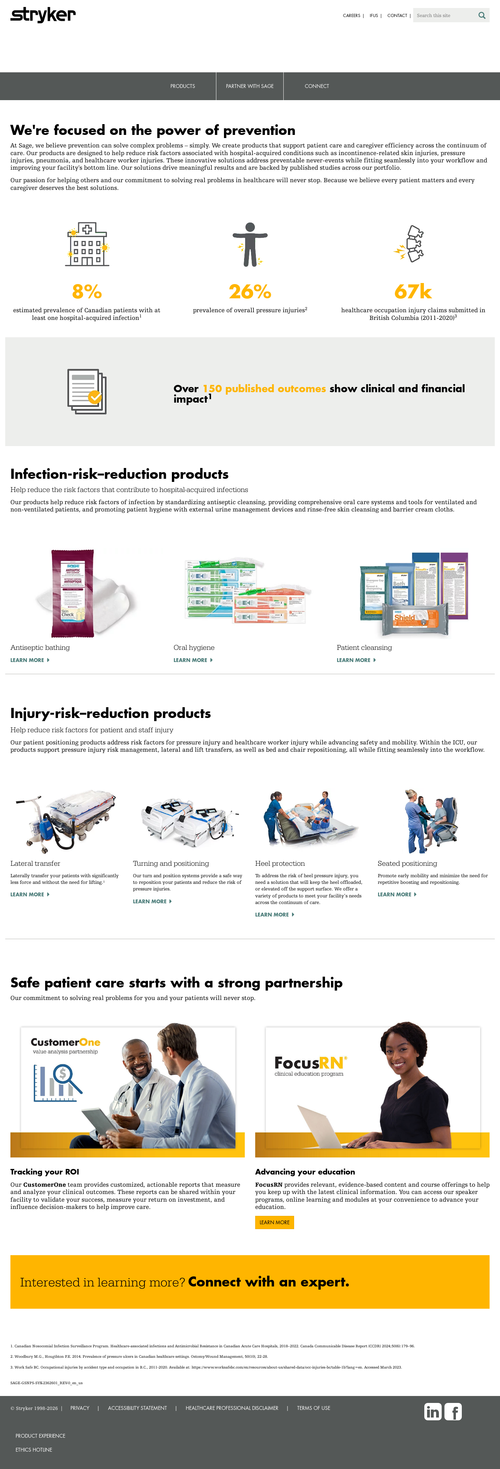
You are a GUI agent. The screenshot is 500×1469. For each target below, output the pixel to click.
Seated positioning (407, 863)
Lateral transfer (35, 863)
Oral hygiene (194, 647)
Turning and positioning (171, 863)
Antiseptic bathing (40, 647)
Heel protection (280, 863)
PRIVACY (79, 1408)
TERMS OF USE (313, 1408)
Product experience (40, 1435)
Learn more (27, 659)
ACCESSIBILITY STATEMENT (137, 1408)
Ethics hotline (34, 1449)
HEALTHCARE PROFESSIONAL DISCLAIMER (232, 1408)
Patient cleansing (364, 647)
